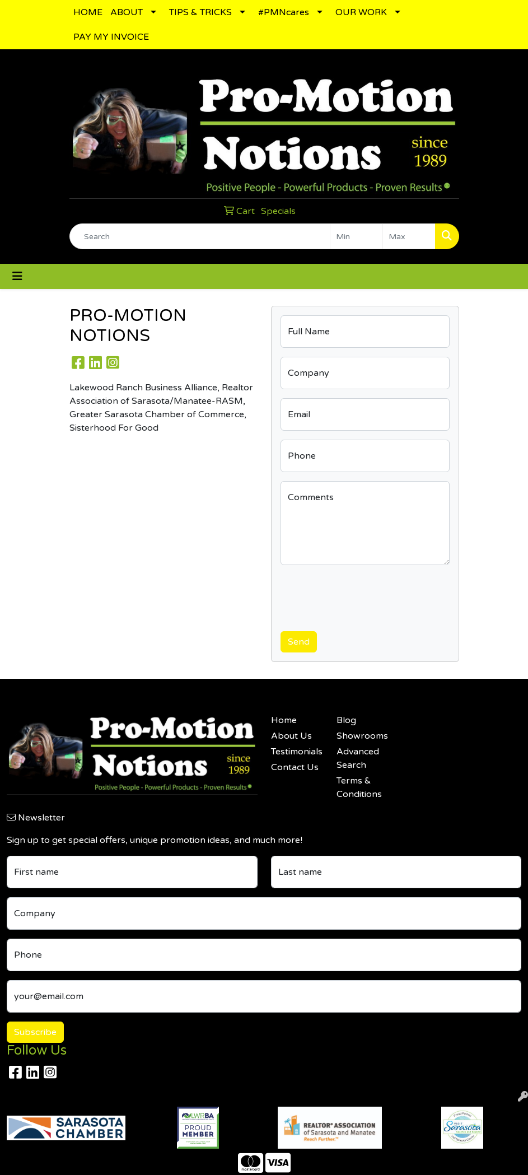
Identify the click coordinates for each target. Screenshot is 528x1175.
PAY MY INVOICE (111, 37)
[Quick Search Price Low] (356, 236)
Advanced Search (358, 758)
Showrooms (362, 736)
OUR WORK (361, 12)
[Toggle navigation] (17, 276)
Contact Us (295, 767)
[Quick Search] (199, 236)
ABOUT (126, 12)
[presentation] (366, 596)
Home (284, 720)
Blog (346, 720)
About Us (291, 736)
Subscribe (35, 1032)
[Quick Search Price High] (409, 236)
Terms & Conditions (359, 787)
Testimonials (297, 751)
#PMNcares (283, 12)
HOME (87, 12)
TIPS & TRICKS (200, 12)
